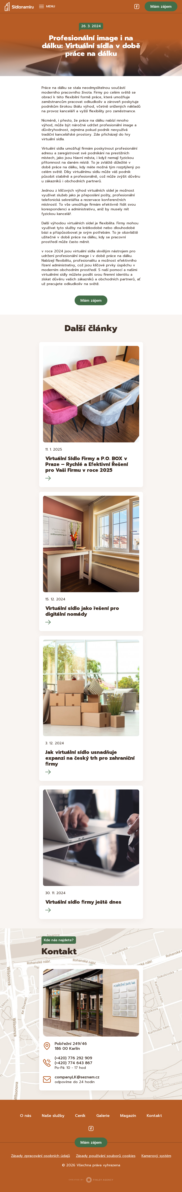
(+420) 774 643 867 (73, 1063)
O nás (25, 1115)
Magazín (128, 1115)
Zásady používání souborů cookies (105, 1156)
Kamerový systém (156, 1156)
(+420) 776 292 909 (73, 1058)
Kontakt (154, 1115)
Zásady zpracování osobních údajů (40, 1156)
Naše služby (53, 1115)
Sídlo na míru (19, 6)
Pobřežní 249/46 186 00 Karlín (71, 1046)
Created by (91, 1180)
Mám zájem (161, 6)
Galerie (103, 1115)
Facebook (136, 6)
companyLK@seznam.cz (77, 1077)
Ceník (80, 1115)
